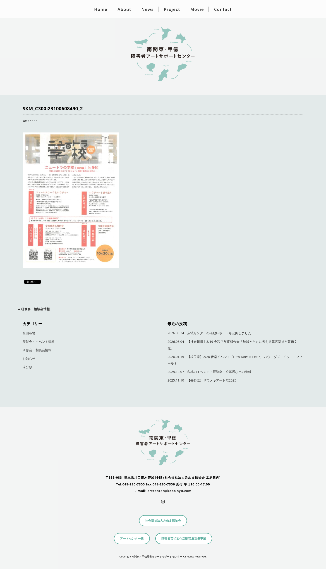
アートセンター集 (132, 538)
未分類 (27, 367)
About (124, 9)
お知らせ (29, 358)
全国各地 (29, 333)
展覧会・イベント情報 (39, 341)
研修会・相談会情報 (35, 309)
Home (100, 9)
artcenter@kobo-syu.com (170, 491)
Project (172, 9)
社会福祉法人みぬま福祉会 (163, 521)
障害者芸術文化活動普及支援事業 (183, 538)
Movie (197, 9)
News (147, 9)
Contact (223, 9)
